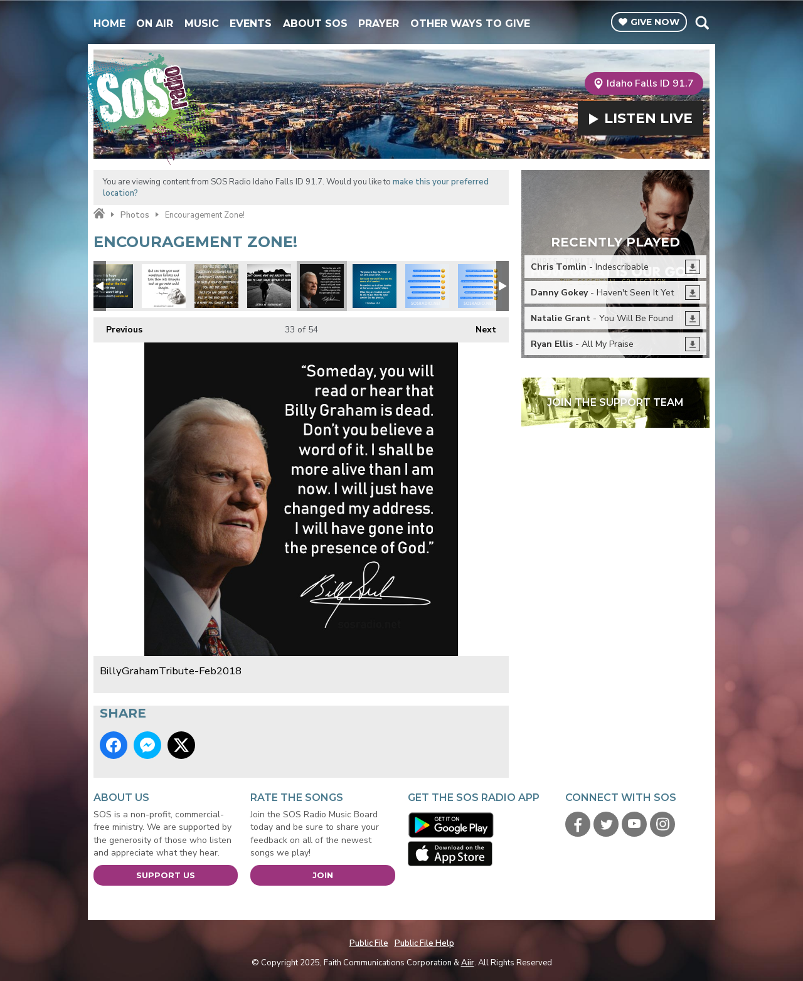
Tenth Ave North (111, 286)
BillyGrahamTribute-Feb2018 (322, 286)
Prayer (378, 23)
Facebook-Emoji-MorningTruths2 (427, 286)
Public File (368, 943)
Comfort (374, 286)
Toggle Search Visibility (701, 22)
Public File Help (424, 943)
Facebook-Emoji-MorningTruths (480, 286)
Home (109, 23)
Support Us (165, 875)
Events (251, 23)
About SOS (315, 23)
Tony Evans (164, 286)
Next (479, 326)
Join (322, 875)
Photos (134, 215)
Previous (117, 326)
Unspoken (216, 286)
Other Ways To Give (470, 23)
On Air (154, 23)
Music (201, 23)
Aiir (467, 962)
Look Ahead (269, 286)
